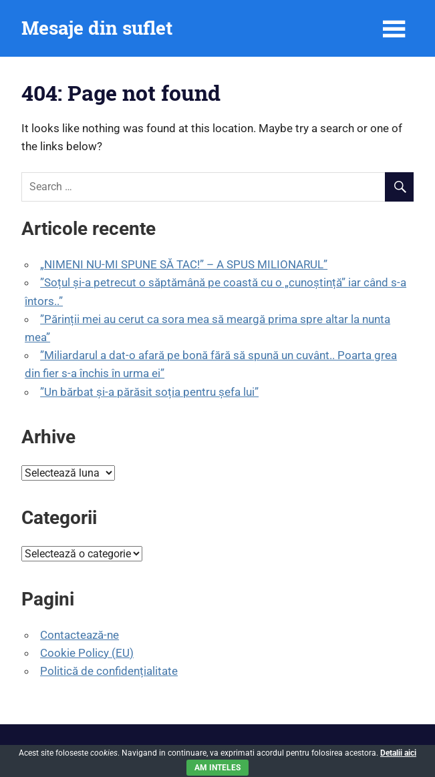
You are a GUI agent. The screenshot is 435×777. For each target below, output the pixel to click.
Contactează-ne (79, 634)
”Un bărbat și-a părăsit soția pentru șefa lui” (149, 392)
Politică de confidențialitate (109, 671)
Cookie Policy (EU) (87, 653)
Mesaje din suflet (96, 27)
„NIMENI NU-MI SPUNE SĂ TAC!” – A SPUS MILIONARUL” (183, 264)
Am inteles (217, 767)
